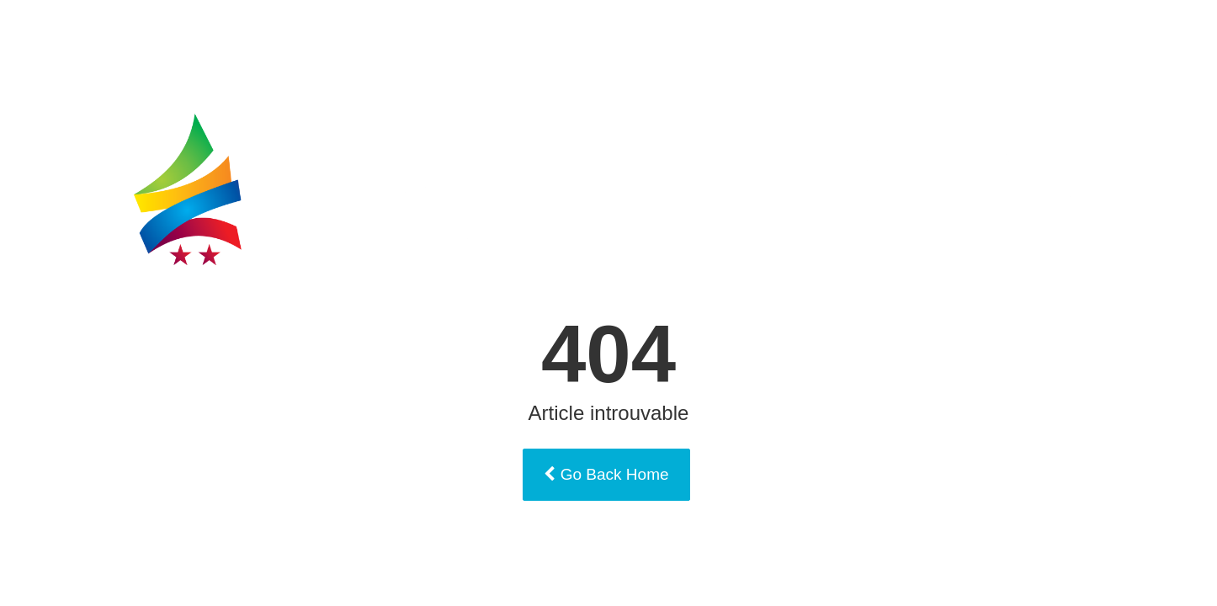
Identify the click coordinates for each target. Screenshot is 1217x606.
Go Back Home (606, 474)
